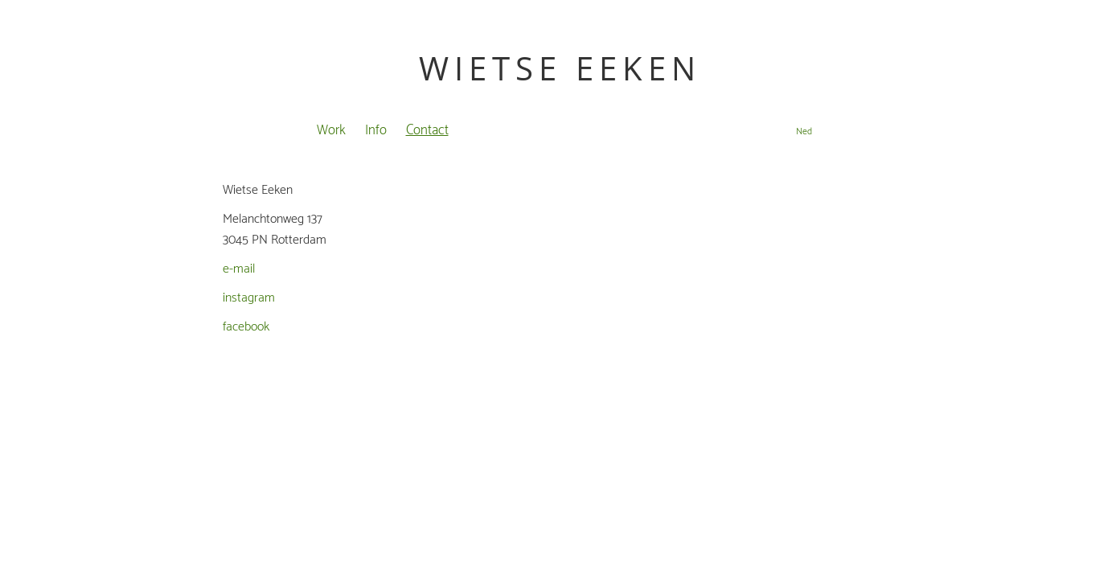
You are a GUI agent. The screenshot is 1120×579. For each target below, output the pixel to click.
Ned (804, 131)
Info (376, 130)
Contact (427, 130)
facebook (246, 327)
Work (331, 130)
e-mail (239, 269)
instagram (249, 298)
